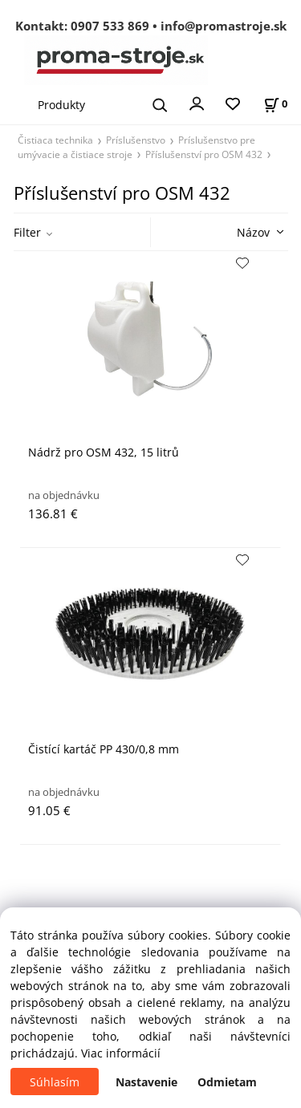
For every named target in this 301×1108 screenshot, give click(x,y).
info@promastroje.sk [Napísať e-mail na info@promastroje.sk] (224, 26)
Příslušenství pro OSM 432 (203, 154)
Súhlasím (54, 1082)
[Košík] (275, 104)
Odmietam (227, 1082)
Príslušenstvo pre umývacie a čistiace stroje (136, 146)
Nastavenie (146, 1082)
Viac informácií (121, 1053)
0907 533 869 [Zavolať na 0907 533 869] (110, 26)
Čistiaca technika (55, 139)
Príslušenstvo (135, 139)
